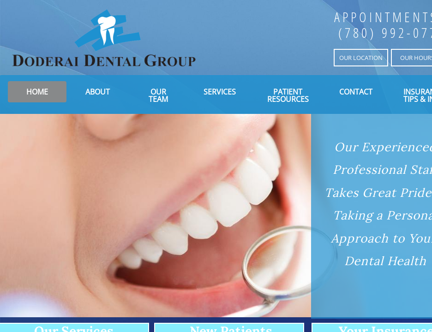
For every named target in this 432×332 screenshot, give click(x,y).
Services (220, 92)
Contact (355, 92)
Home (37, 92)
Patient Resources (288, 95)
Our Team (158, 95)
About (97, 92)
